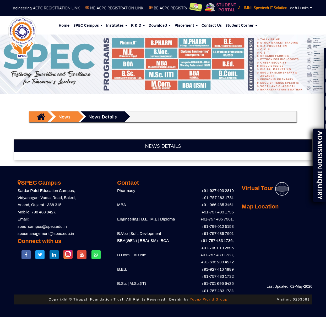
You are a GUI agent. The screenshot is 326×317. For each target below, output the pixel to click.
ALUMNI (245, 8)
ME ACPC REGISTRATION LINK (121, 8)
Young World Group (208, 299)
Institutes (116, 25)
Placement (186, 25)
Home (64, 25)
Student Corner (241, 25)
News (64, 117)
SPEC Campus (87, 25)
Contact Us (212, 25)
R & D (138, 25)
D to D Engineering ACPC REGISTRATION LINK (43, 8)
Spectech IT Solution (270, 8)
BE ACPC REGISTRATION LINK (184, 8)
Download (160, 25)
